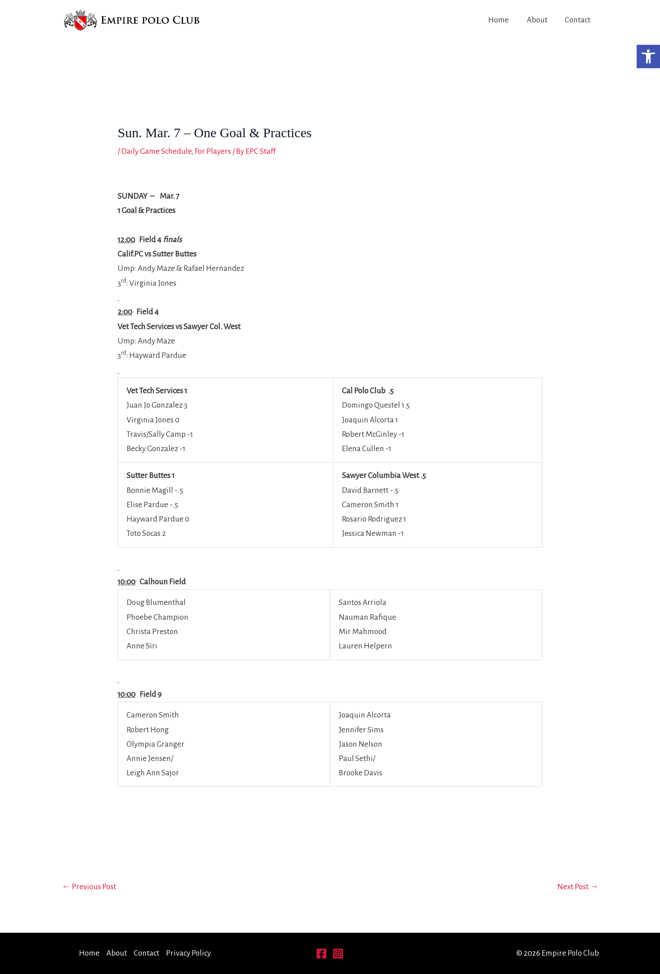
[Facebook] (321, 953)
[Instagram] (338, 953)
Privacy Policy (188, 953)
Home (500, 20)
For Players (213, 151)
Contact (578, 20)
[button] (648, 56)
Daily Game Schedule (156, 151)
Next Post (578, 887)
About (538, 20)
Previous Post (89, 887)
